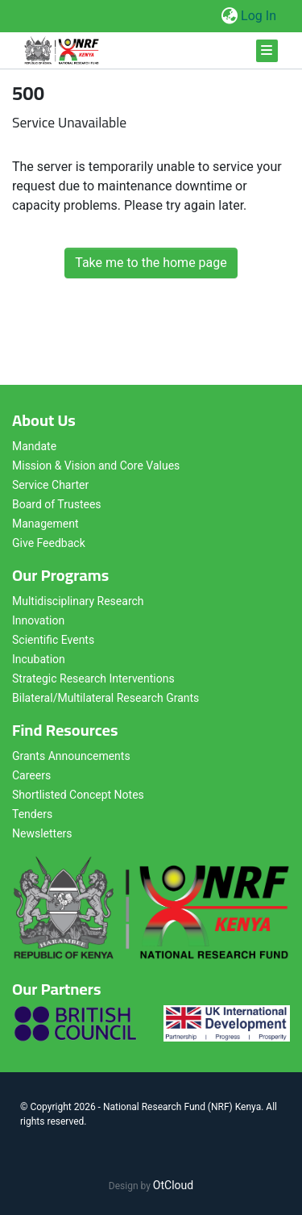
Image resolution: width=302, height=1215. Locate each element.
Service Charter (50, 484)
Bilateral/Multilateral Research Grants (105, 697)
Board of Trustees (56, 504)
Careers (31, 775)
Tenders (32, 814)
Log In (259, 15)
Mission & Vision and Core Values (96, 465)
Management (45, 523)
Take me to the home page (151, 262)
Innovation (38, 620)
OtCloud (173, 1185)
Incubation (38, 659)
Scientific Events (53, 639)
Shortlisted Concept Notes (78, 794)
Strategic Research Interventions (93, 678)
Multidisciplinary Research (78, 601)
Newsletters (42, 833)
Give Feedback (48, 543)
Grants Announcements (71, 755)
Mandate (34, 446)
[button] (229, 16)
